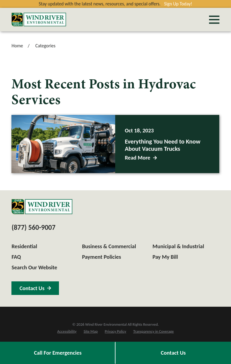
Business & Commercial (109, 246)
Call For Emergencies (58, 352)
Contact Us (173, 352)
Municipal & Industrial (178, 246)
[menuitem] (66, 331)
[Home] (38, 19)
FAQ (16, 256)
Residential (24, 246)
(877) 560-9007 (33, 227)
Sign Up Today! (178, 4)
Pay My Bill (165, 256)
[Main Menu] (214, 19)
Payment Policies (101, 256)
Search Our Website (34, 267)
